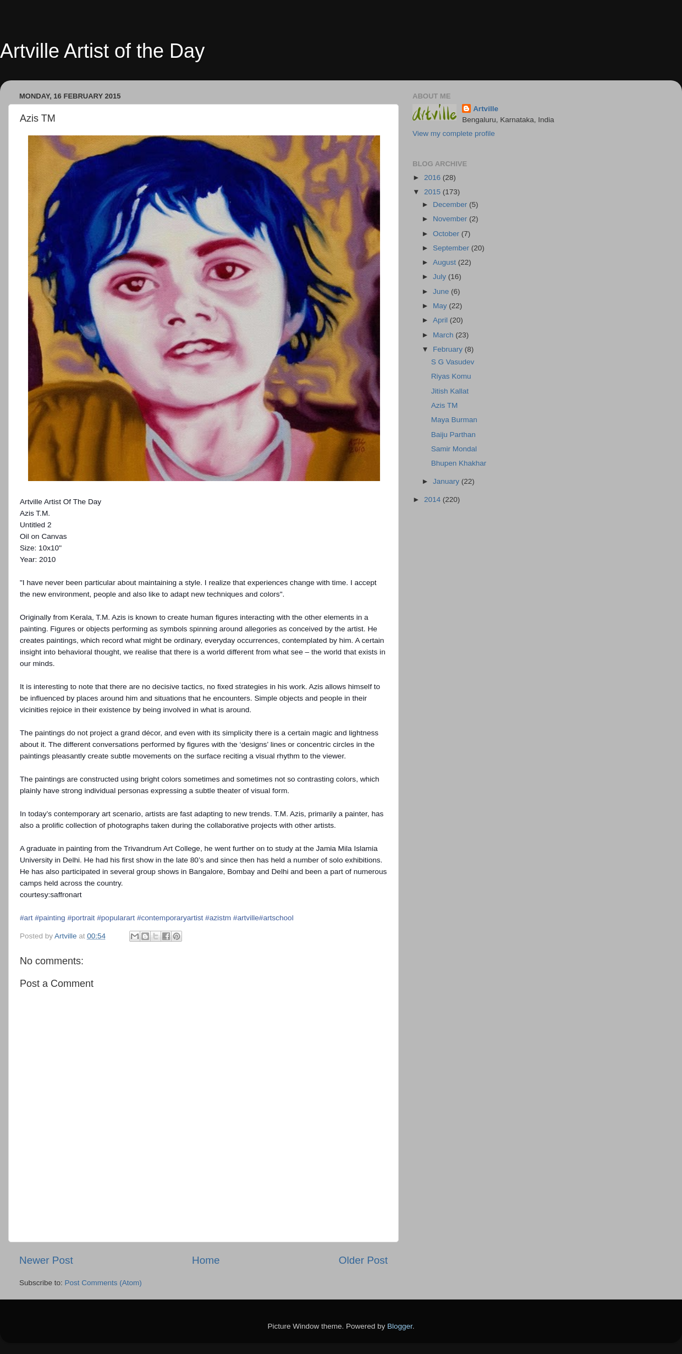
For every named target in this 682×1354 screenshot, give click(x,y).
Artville (485, 109)
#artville (246, 918)
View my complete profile (454, 133)
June (442, 291)
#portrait (81, 918)
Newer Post (46, 1260)
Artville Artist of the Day (102, 51)
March (444, 335)
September (452, 248)
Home (205, 1260)
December (451, 204)
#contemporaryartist (170, 918)
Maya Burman (454, 420)
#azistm (218, 918)
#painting (50, 918)
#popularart (116, 918)
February (449, 349)
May (441, 306)
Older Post (363, 1260)
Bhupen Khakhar (459, 463)
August (445, 262)
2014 (433, 499)
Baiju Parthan (453, 434)
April (441, 320)
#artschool (276, 918)
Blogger (400, 1326)
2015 (433, 192)
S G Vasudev (453, 362)
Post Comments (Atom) (103, 1283)
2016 (433, 177)
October (447, 234)
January (447, 481)
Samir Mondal (454, 449)
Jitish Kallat (450, 391)
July (440, 276)
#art (26, 918)
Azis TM (444, 405)
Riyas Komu (451, 376)
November (451, 219)
